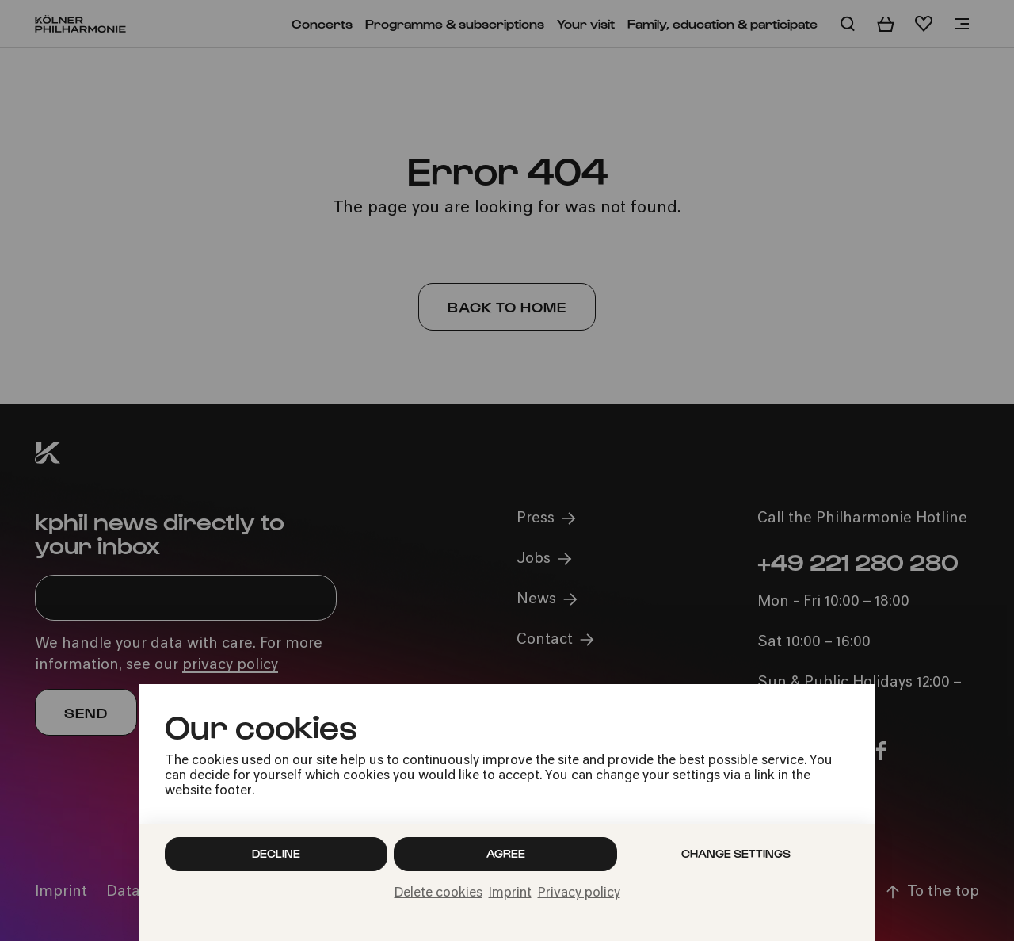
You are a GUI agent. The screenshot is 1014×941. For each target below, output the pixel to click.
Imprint (510, 893)
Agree (505, 853)
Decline (276, 853)
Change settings (736, 853)
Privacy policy (579, 893)
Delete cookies (438, 893)
